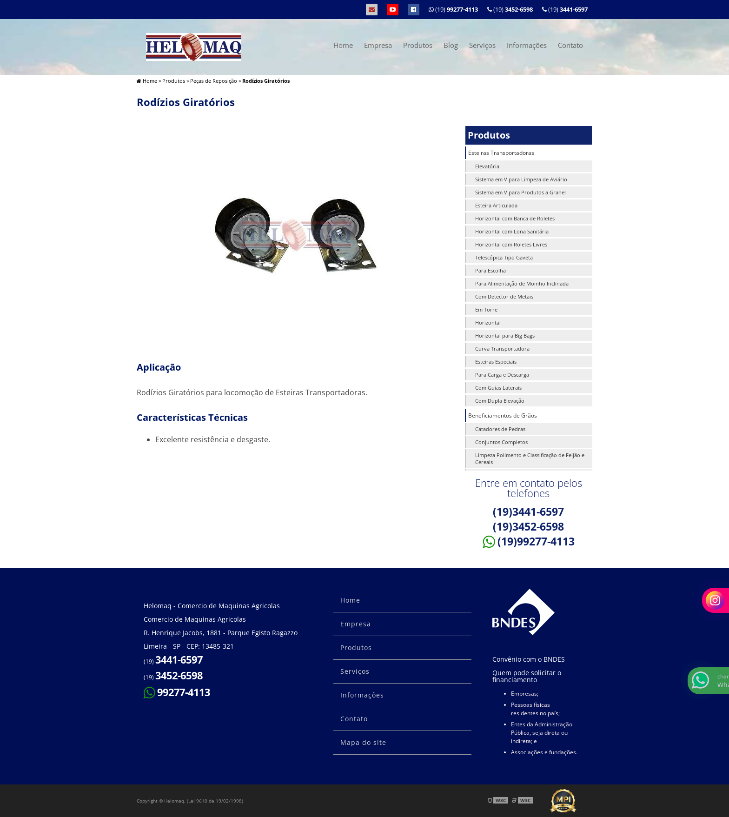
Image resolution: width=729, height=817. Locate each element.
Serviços (482, 45)
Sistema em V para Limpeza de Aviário (521, 179)
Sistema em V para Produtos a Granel (520, 192)
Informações (527, 45)
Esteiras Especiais (496, 361)
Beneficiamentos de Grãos (502, 415)
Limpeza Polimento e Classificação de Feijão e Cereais (529, 458)
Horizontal (488, 322)
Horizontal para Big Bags (505, 335)
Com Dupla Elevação (499, 400)
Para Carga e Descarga (502, 374)
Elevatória (487, 166)
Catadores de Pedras (500, 428)
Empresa (378, 45)
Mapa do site (363, 742)
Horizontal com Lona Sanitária (512, 231)
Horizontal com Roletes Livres (511, 244)
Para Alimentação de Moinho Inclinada (522, 283)
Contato (570, 45)
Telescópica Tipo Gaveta (504, 257)
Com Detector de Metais (504, 296)
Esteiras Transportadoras (501, 153)
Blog (451, 45)
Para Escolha (490, 270)
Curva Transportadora (502, 348)
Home (343, 45)
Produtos (417, 45)
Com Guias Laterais (498, 387)
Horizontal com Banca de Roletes (515, 218)
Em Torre (486, 309)
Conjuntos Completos (501, 441)
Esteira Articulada (496, 205)
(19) (565, 9)
